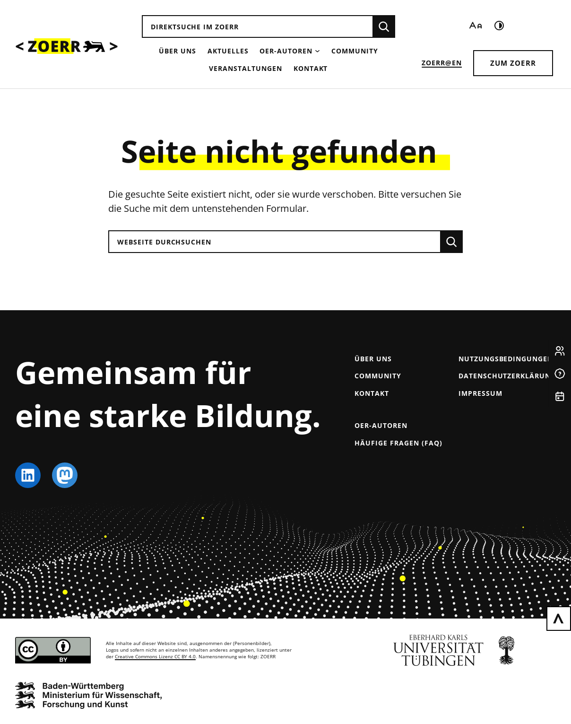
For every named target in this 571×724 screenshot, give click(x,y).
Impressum (480, 393)
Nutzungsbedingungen (506, 358)
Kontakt (311, 68)
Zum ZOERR (513, 63)
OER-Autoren (286, 50)
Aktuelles (228, 50)
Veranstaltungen (245, 68)
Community (354, 50)
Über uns (177, 50)
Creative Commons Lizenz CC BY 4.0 (155, 657)
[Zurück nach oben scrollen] (558, 618)
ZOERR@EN (442, 62)
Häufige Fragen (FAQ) (398, 442)
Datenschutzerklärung (507, 375)
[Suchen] (383, 26)
